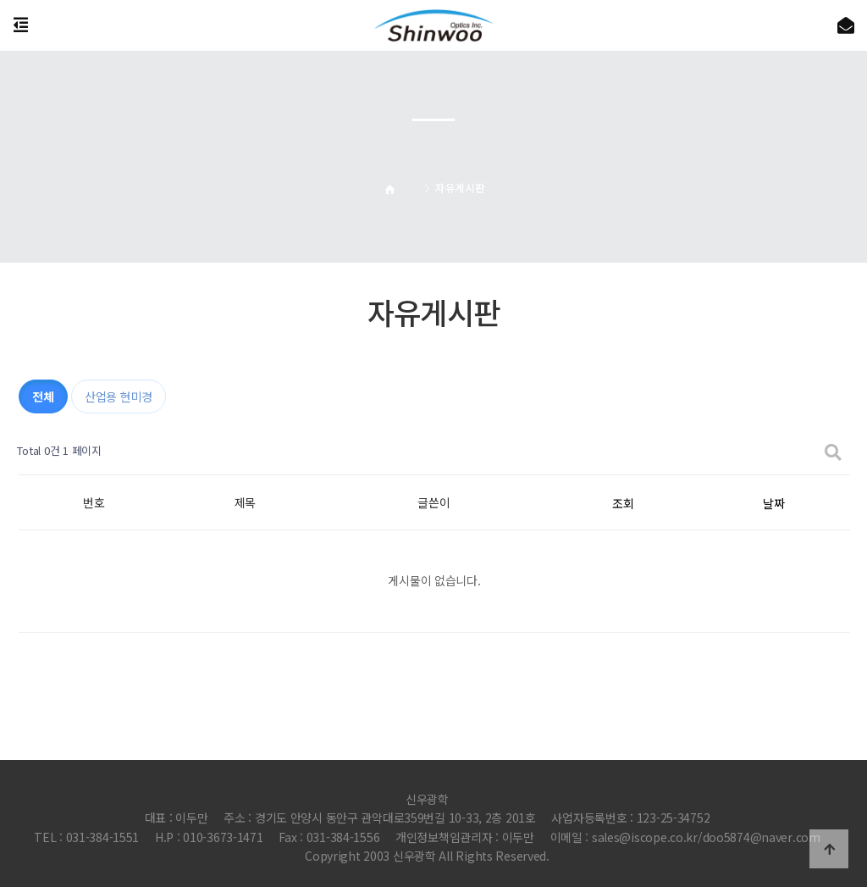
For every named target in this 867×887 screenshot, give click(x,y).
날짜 (773, 503)
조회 (622, 503)
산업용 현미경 (118, 396)
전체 (42, 396)
